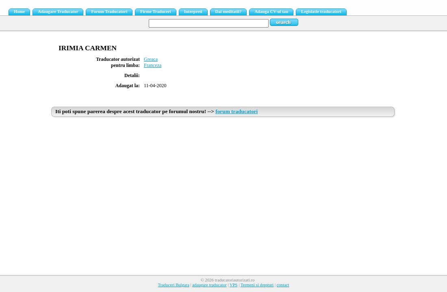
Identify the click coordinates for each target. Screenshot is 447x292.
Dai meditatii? (228, 11)
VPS (234, 285)
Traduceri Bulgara (173, 285)
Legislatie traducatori (321, 11)
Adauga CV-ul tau (271, 11)
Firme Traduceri (155, 11)
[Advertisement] (223, 181)
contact (283, 285)
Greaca (151, 59)
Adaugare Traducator (58, 11)
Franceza (152, 65)
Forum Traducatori (109, 11)
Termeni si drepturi (257, 285)
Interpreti (193, 11)
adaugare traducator (209, 285)
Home (19, 11)
